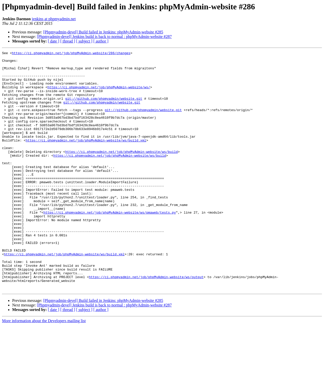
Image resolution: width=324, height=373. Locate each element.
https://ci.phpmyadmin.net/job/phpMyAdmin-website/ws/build (121, 172)
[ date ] (53, 41)
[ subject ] (84, 41)
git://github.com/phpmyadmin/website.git (103, 108)
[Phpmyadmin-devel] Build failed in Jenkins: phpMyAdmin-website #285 (103, 32)
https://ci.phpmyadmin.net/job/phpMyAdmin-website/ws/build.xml (86, 158)
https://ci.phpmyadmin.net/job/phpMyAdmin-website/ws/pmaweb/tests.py (110, 245)
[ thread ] (67, 41)
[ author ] (101, 41)
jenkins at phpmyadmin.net (54, 19)
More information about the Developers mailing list (44, 368)
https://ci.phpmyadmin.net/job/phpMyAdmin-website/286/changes (71, 53)
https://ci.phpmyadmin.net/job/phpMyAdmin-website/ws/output (146, 322)
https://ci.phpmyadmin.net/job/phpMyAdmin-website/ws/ (98, 94)
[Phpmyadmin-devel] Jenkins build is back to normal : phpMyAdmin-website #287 (104, 36)
